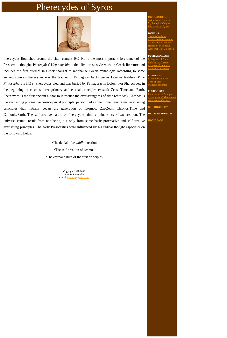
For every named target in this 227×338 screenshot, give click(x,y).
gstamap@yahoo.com (78, 177)
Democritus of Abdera (159, 100)
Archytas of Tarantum (159, 65)
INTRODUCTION (158, 16)
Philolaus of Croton (158, 62)
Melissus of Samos (157, 84)
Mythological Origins (159, 23)
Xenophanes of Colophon (161, 48)
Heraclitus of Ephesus (159, 45)
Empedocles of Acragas (160, 94)
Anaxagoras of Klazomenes (162, 97)
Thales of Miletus (157, 36)
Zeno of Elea (154, 81)
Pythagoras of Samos (158, 59)
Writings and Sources (159, 19)
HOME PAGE (156, 120)
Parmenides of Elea (158, 78)
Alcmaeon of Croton (158, 68)
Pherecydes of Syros (158, 26)
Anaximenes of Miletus (160, 42)
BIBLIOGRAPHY (158, 106)
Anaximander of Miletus (160, 39)
